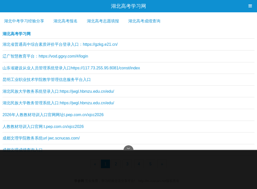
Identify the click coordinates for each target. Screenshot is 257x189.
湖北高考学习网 (128, 6)
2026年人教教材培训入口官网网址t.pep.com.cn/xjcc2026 (53, 115)
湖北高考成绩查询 (144, 21)
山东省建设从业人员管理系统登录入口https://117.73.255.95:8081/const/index (71, 68)
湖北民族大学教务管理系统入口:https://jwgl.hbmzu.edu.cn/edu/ (58, 103)
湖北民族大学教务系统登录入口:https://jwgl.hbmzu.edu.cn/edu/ (58, 91)
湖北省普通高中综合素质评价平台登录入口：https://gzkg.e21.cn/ (60, 44)
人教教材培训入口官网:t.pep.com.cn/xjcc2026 (43, 126)
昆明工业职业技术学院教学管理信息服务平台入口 (47, 79)
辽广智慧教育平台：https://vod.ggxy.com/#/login (45, 56)
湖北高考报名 (65, 21)
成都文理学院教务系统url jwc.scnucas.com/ (41, 138)
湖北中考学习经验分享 (24, 21)
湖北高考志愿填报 (103, 21)
